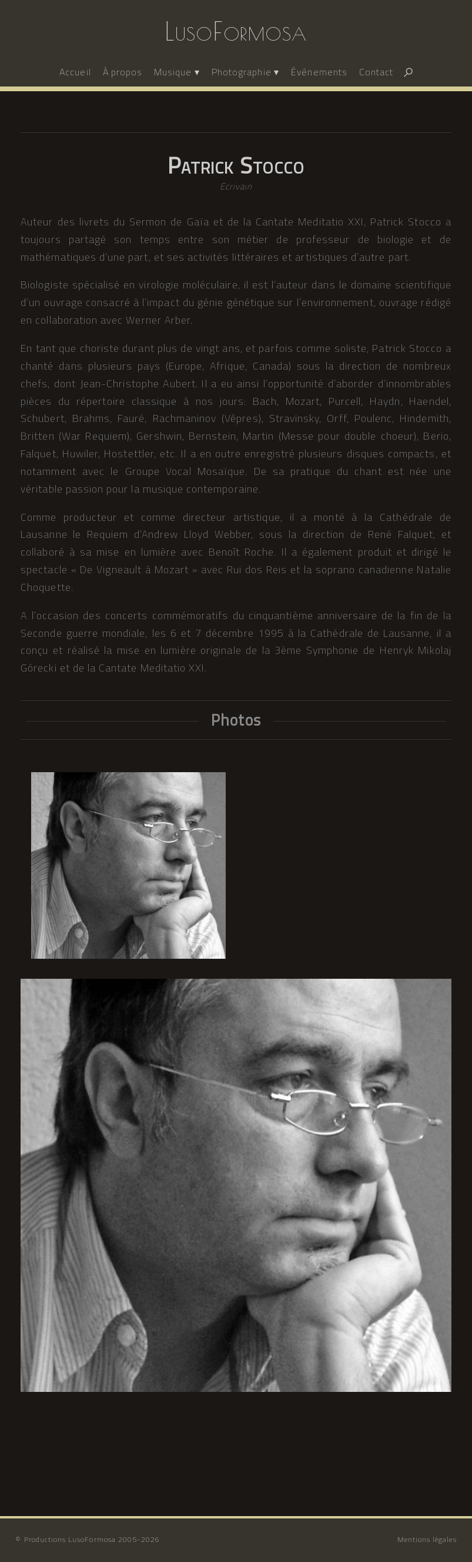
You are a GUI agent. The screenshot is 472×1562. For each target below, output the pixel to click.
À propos (122, 72)
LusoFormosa (236, 31)
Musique (173, 72)
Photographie (242, 72)
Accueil (75, 72)
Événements (319, 72)
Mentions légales (427, 1539)
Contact (376, 72)
